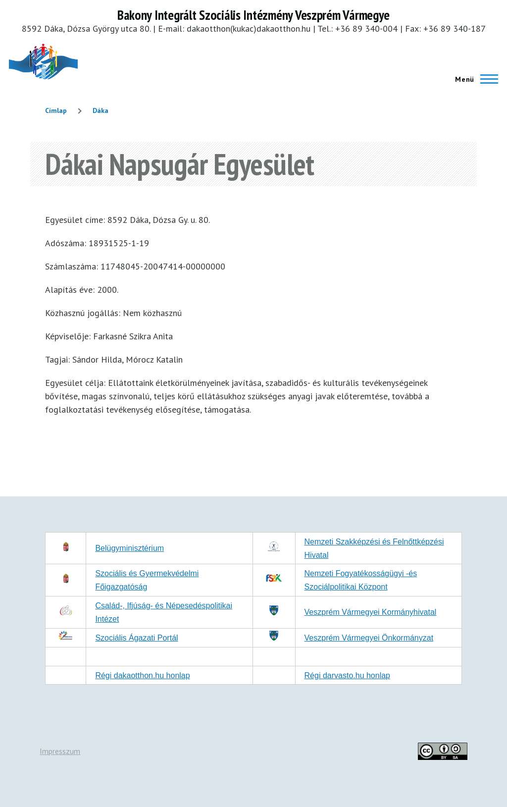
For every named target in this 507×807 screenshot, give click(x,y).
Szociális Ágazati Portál (136, 638)
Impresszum (60, 751)
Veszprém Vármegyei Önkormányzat (369, 638)
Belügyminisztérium (129, 548)
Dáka (100, 110)
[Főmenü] (473, 79)
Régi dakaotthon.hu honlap (142, 675)
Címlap (56, 110)
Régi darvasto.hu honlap (347, 675)
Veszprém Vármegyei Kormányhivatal (370, 612)
